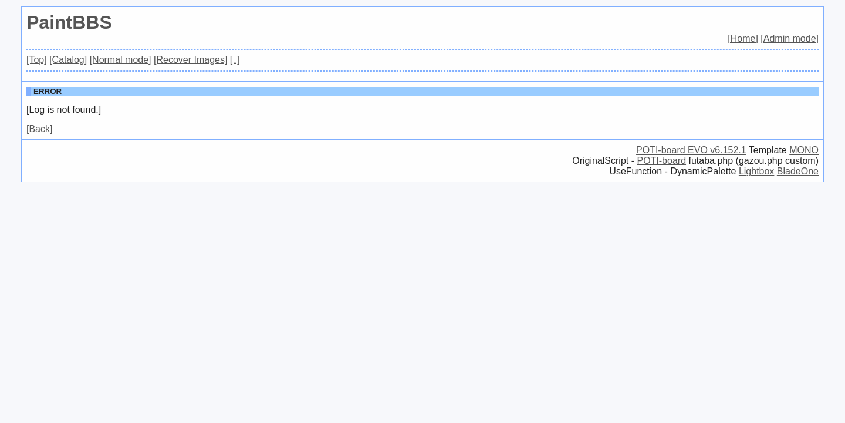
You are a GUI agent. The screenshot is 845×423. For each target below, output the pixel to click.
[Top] (36, 60)
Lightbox (757, 171)
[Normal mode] (120, 60)
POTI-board (661, 161)
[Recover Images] (190, 60)
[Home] (743, 38)
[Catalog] (68, 60)
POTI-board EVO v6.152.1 (691, 150)
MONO (804, 150)
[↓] (235, 60)
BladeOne (798, 171)
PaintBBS (69, 22)
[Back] (39, 129)
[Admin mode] (789, 38)
